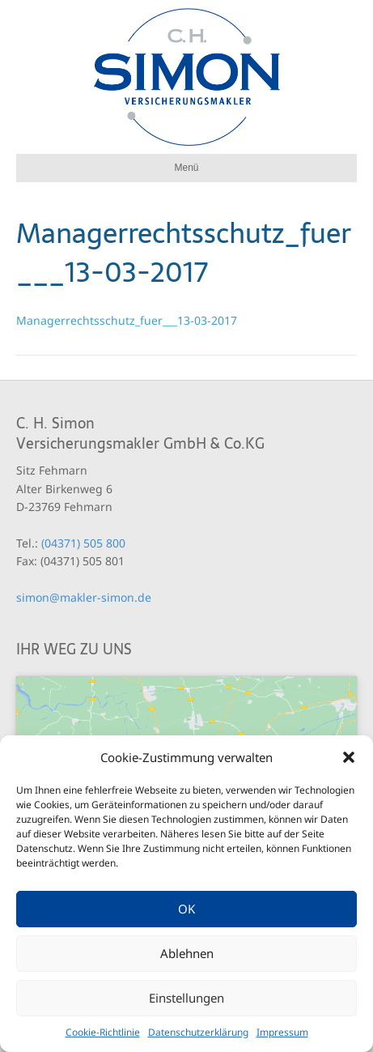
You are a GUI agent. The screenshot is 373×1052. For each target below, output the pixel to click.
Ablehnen (187, 953)
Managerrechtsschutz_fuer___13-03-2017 (126, 320)
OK (186, 909)
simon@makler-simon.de (83, 597)
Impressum (282, 1032)
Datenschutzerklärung (198, 1032)
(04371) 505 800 (83, 543)
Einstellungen (186, 998)
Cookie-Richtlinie (103, 1032)
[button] (349, 757)
